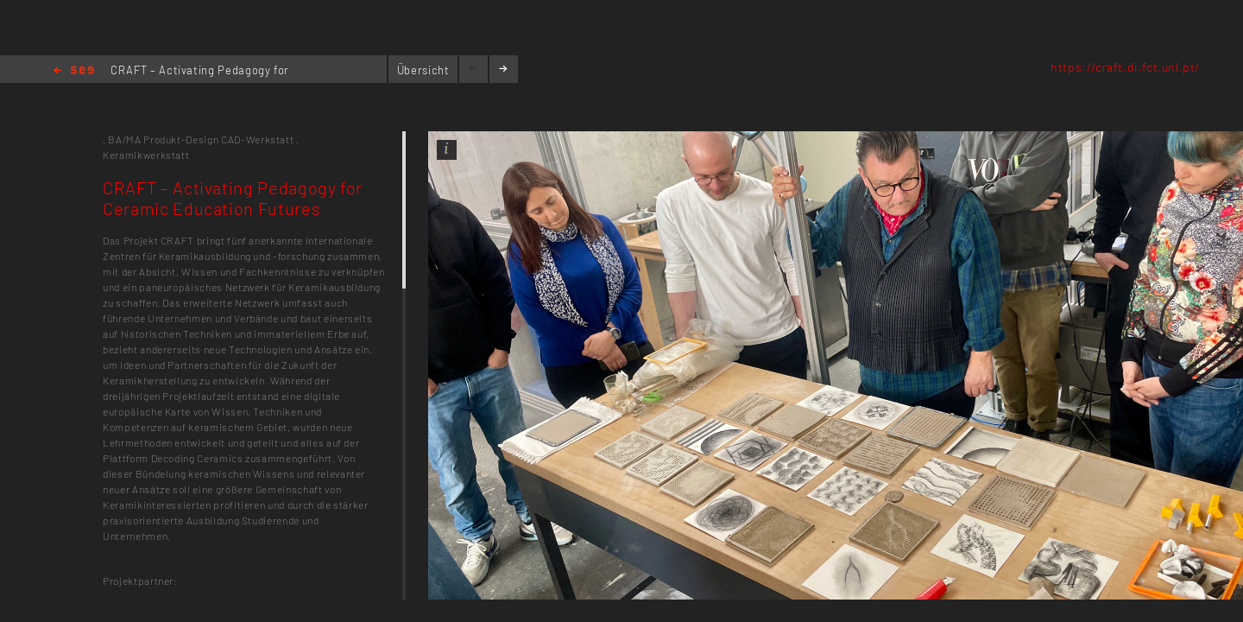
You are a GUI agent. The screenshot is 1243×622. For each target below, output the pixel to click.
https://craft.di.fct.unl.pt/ (1125, 67)
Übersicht (423, 70)
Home (74, 71)
